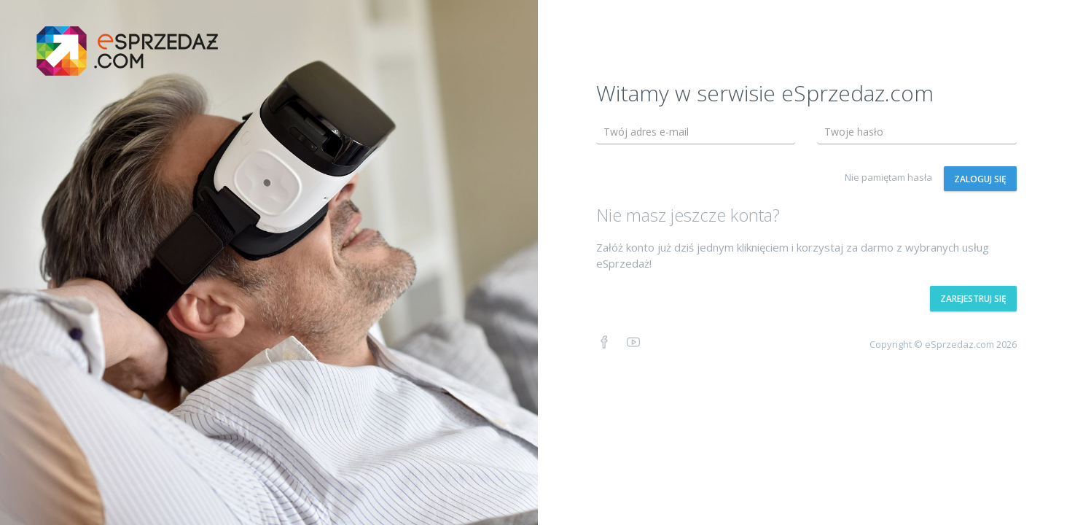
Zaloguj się (980, 179)
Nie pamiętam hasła (888, 177)
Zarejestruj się (973, 298)
